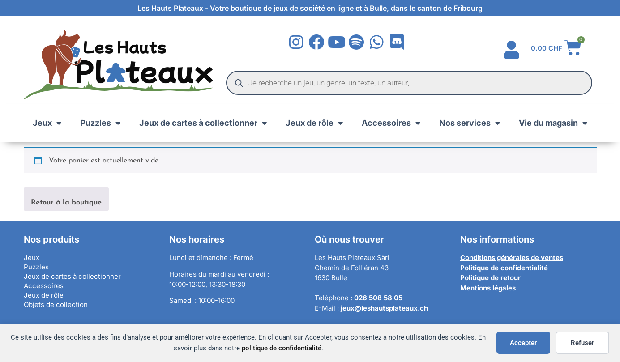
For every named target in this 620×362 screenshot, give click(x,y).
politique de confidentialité (281, 348)
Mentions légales (488, 288)
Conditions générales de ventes (511, 257)
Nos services (469, 123)
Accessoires (391, 123)
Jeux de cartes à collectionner (203, 123)
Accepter (523, 343)
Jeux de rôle (314, 123)
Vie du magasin (553, 123)
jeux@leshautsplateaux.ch (384, 308)
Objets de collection (56, 304)
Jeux (47, 123)
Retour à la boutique (66, 202)
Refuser (582, 343)
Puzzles (100, 123)
